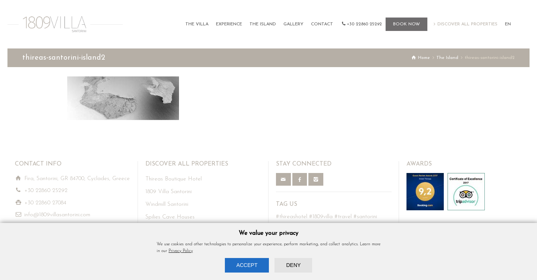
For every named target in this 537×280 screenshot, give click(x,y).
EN (508, 24)
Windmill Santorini (166, 204)
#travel (343, 217)
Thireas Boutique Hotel (173, 179)
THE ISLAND (262, 24)
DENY (293, 265)
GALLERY (293, 24)
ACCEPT (247, 265)
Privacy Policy (181, 251)
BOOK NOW (406, 24)
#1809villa (321, 217)
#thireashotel (291, 217)
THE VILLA (196, 24)
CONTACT (322, 24)
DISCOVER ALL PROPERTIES (467, 24)
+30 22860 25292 (364, 24)
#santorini (365, 217)
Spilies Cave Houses (170, 217)
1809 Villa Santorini (168, 192)
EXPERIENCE (229, 24)
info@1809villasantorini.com (57, 215)
